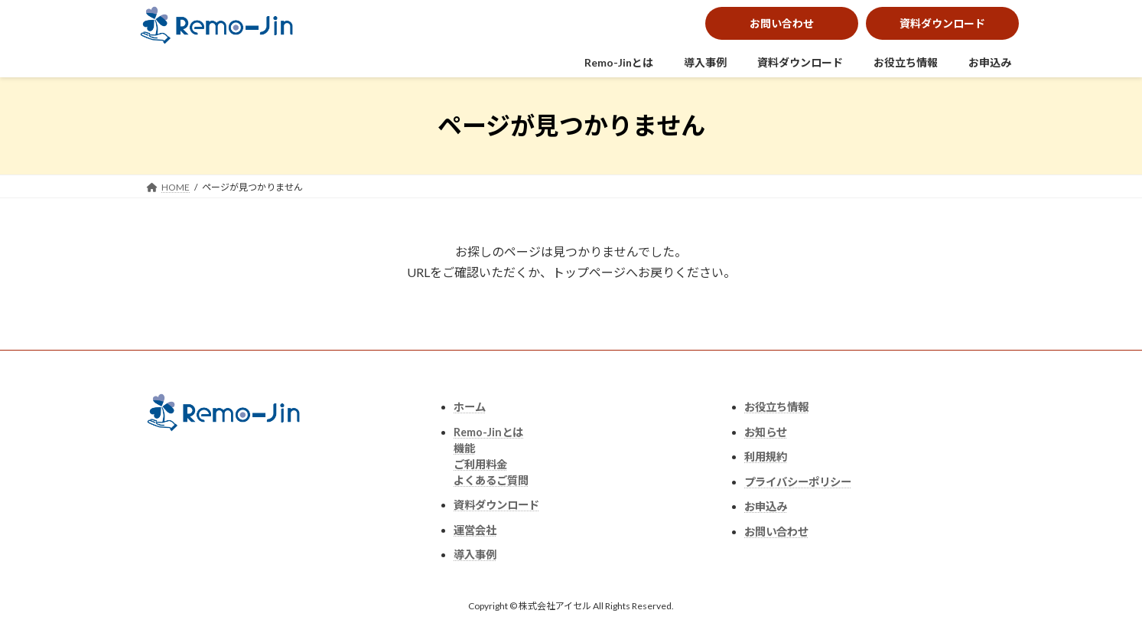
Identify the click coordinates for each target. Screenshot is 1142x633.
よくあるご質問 (491, 480)
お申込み (989, 62)
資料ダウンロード (942, 23)
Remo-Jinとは (618, 62)
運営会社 (475, 530)
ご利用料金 (480, 464)
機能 (464, 448)
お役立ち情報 (906, 62)
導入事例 (705, 62)
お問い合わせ (782, 23)
